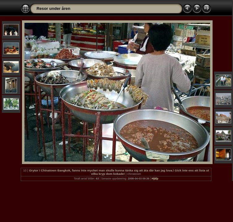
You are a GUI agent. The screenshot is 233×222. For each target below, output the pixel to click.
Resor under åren (53, 8)
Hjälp (155, 178)
